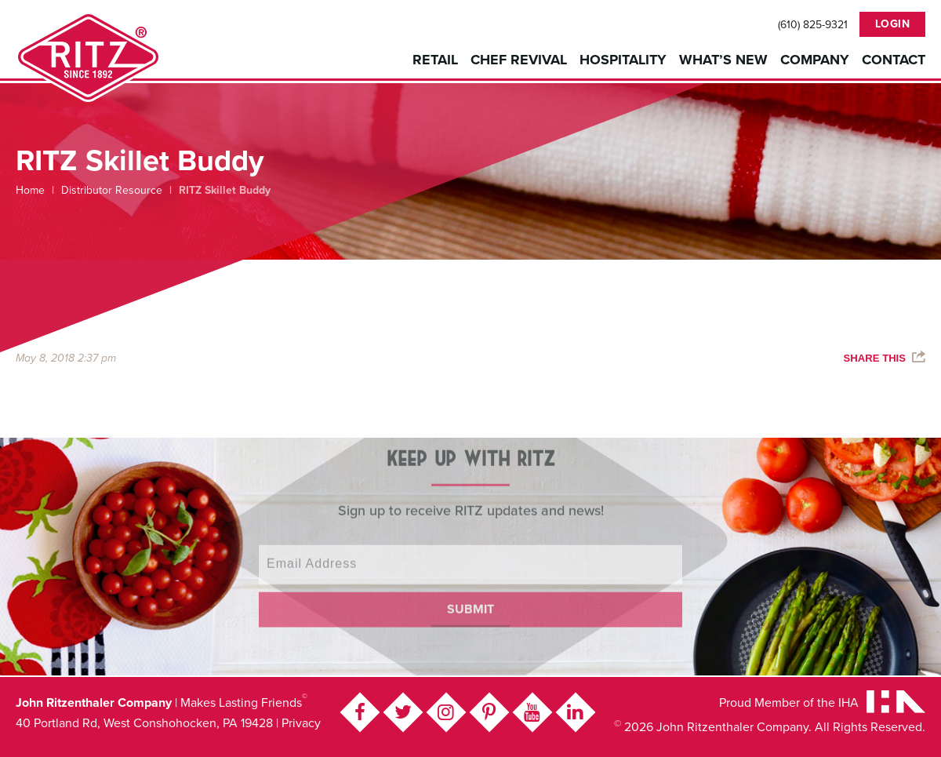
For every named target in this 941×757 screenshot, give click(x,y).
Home (30, 190)
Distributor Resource (111, 190)
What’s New (723, 59)
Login (892, 24)
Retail (435, 59)
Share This (875, 358)
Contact (893, 59)
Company (814, 59)
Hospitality (623, 59)
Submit (470, 601)
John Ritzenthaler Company (88, 57)
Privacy (301, 723)
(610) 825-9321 (813, 25)
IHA (848, 703)
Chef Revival (518, 59)
